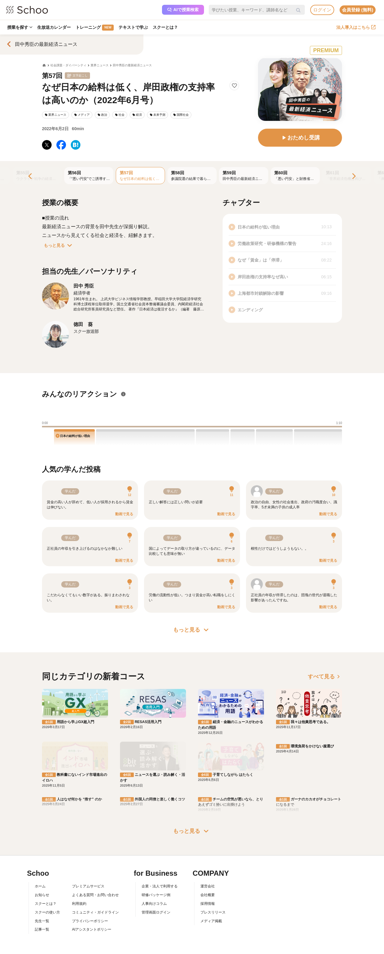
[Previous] (30, 176)
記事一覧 (42, 895)
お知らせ (42, 861)
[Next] (353, 176)
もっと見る (59, 245)
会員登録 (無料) (357, 9)
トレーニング (96, 28)
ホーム (40, 852)
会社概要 (207, 861)
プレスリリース (213, 878)
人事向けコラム (154, 870)
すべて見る (325, 676)
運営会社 (207, 852)
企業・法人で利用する (160, 852)
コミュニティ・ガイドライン (95, 878)
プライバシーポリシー (90, 887)
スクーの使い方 (47, 878)
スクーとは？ (168, 27)
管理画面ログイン (156, 878)
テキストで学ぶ (135, 27)
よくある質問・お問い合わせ (95, 861)
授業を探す (20, 27)
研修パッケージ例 (156, 861)
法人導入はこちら (356, 27)
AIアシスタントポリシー (91, 895)
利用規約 (79, 870)
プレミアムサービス (88, 852)
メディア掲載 (211, 887)
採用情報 (207, 870)
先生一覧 (42, 887)
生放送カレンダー (55, 27)
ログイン (322, 9)
